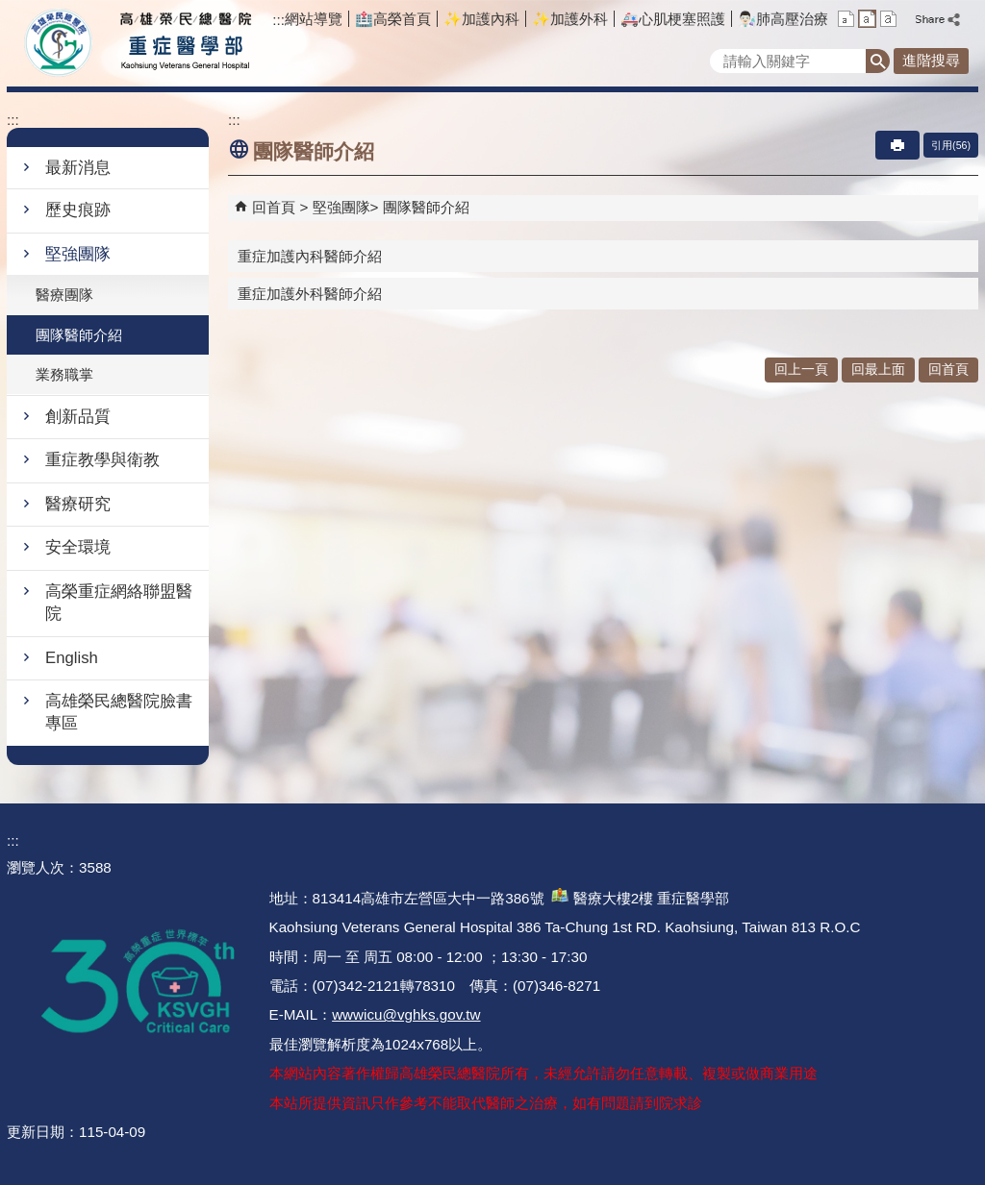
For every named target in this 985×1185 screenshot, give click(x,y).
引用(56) (951, 145)
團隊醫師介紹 (79, 335)
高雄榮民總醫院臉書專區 (118, 712)
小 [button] (846, 19)
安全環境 (78, 547)
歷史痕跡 (78, 210)
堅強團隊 (78, 254)
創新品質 (78, 416)
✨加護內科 (481, 19)
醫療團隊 (64, 294)
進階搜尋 (931, 60)
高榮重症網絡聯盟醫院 (118, 602)
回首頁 (273, 207)
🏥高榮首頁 (393, 19)
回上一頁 (801, 369)
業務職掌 (64, 374)
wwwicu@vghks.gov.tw (406, 1014)
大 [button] (888, 19)
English (71, 658)
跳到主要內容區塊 (10, 10)
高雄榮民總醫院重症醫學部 (183, 43)
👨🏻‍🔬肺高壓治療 (783, 19)
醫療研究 (78, 504)
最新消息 (78, 168)
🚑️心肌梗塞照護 (672, 19)
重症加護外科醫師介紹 (310, 293)
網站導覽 (313, 19)
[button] (878, 61)
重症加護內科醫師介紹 (310, 256)
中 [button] (867, 19)
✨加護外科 (570, 19)
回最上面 (878, 369)
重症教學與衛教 (102, 460)
